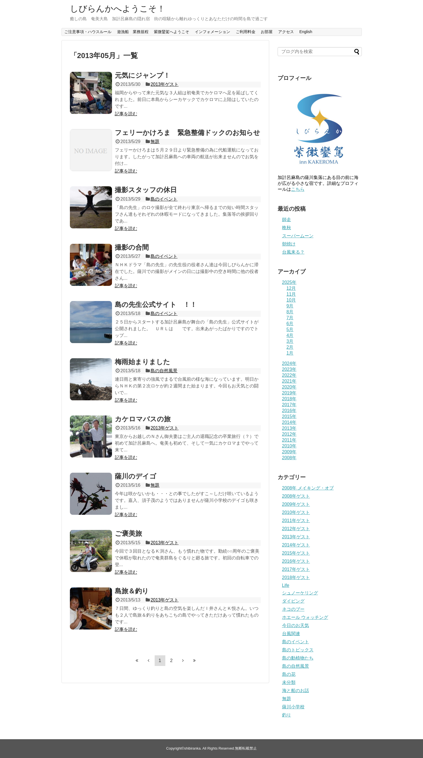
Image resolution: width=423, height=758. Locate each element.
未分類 (289, 682)
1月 (290, 353)
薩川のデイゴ (135, 476)
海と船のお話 (295, 690)
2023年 (289, 369)
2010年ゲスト (296, 512)
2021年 (289, 381)
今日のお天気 (295, 625)
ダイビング (293, 601)
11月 (291, 294)
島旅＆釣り (132, 591)
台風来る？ (293, 252)
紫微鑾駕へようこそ (171, 31)
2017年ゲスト (296, 569)
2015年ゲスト (296, 553)
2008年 (289, 457)
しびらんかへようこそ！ (117, 8)
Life (285, 585)
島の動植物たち (298, 658)
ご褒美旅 (128, 533)
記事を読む (126, 113)
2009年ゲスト (296, 504)
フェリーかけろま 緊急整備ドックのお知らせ (187, 132)
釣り (286, 715)
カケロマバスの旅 (143, 419)
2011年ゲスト (296, 520)
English (305, 31)
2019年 (289, 393)
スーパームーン (298, 235)
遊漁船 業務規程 (132, 31)
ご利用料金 (245, 31)
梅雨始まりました (142, 362)
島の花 (289, 674)
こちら (298, 189)
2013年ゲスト (164, 84)
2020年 (289, 387)
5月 (290, 329)
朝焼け (289, 244)
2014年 (289, 422)
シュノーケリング (300, 593)
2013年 (289, 428)
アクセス (286, 31)
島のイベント (163, 199)
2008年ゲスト (296, 496)
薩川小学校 (293, 706)
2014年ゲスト (296, 545)
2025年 (289, 282)
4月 (290, 335)
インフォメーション (212, 31)
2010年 (289, 446)
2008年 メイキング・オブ (308, 488)
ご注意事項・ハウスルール (87, 31)
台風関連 (291, 633)
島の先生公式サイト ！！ (156, 304)
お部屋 (267, 31)
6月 (290, 323)
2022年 (289, 375)
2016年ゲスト (296, 561)
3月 (290, 341)
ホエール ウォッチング (305, 617)
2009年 (289, 451)
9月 (290, 306)
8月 (290, 311)
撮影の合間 (135, 247)
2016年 (289, 410)
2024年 (289, 363)
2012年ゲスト (296, 528)
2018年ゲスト (296, 577)
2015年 (289, 416)
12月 (291, 288)
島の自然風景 (163, 370)
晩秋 (286, 227)
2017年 (289, 404)
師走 (286, 219)
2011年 (289, 440)
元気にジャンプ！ (142, 75)
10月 (291, 300)
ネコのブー (293, 609)
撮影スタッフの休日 (146, 190)
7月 (290, 317)
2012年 (289, 434)
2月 (290, 347)
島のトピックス (298, 649)
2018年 (289, 398)
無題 (154, 141)
